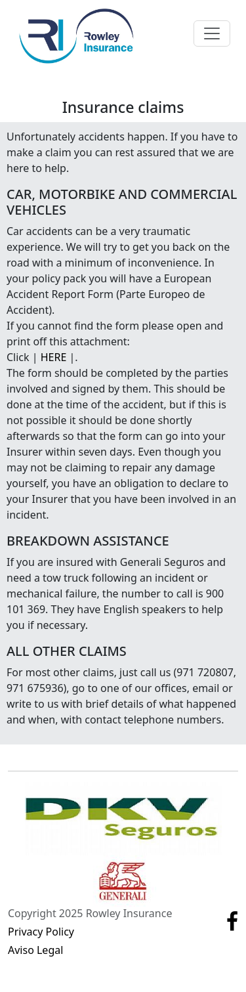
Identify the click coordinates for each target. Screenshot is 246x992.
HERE (54, 357)
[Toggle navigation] (212, 33)
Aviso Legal (35, 950)
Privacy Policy (41, 931)
